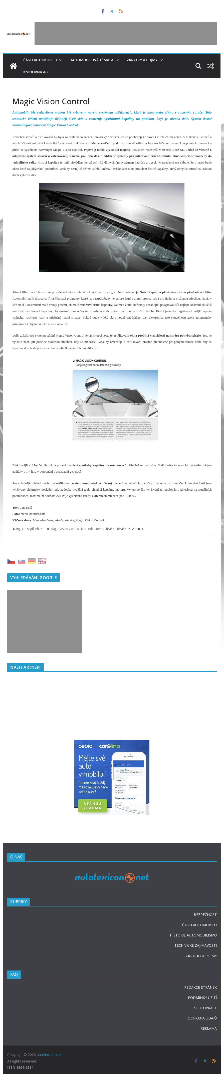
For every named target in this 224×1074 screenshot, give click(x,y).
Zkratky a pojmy (142, 60)
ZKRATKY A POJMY (201, 955)
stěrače (121, 529)
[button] (60, 60)
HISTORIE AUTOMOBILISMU (193, 935)
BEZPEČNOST (205, 914)
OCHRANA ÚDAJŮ (202, 1018)
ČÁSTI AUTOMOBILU (199, 924)
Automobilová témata (92, 60)
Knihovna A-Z (36, 72)
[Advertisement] (126, 33)
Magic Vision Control (65, 529)
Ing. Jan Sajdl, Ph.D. (29, 529)
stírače (109, 529)
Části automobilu (40, 60)
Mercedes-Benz (92, 529)
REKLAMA (208, 1028)
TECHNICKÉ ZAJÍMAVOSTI (195, 945)
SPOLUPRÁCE (205, 1007)
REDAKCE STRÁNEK (200, 987)
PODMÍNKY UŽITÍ (202, 997)
